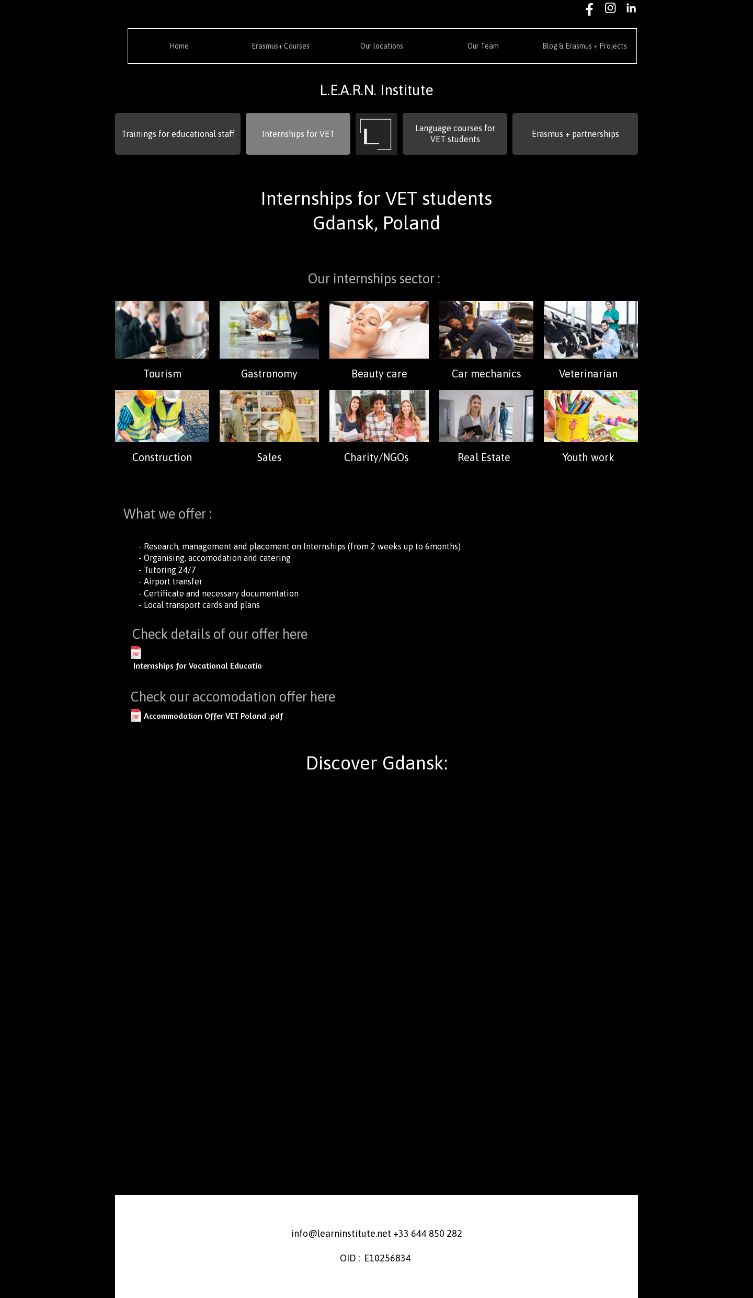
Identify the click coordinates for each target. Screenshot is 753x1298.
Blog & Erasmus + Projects (584, 46)
